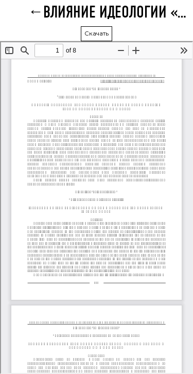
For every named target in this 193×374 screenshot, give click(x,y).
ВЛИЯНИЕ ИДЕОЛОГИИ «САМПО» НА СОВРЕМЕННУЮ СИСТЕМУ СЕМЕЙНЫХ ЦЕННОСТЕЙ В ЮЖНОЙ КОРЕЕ (118, 13)
